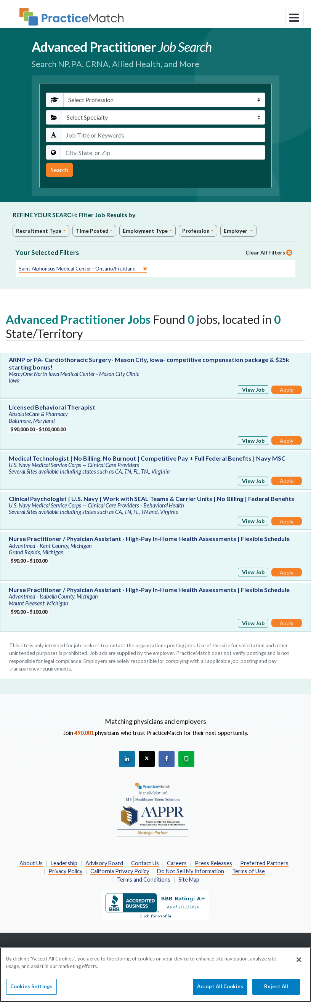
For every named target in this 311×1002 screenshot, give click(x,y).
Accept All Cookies (220, 990)
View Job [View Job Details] (253, 389)
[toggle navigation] (294, 17)
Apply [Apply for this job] (286, 390)
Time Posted (92, 230)
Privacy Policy (65, 871)
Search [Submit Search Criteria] (59, 169)
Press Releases (213, 863)
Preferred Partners (264, 863)
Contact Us (145, 863)
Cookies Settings (31, 990)
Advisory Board (104, 863)
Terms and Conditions (143, 879)
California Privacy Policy (119, 871)
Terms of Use (248, 871)
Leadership (64, 863)
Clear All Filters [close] (268, 252)
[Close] (298, 963)
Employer (236, 230)
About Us (31, 863)
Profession (196, 230)
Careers (177, 863)
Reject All (276, 990)
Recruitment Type (38, 230)
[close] (83, 269)
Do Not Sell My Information (190, 871)
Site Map (188, 879)
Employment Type (145, 230)
